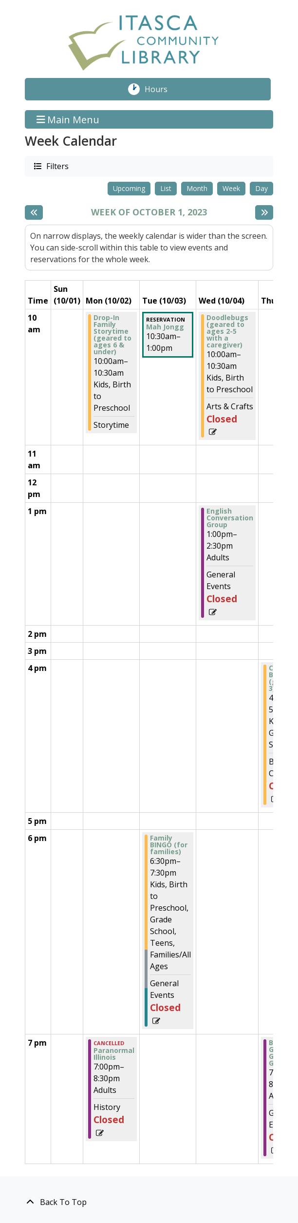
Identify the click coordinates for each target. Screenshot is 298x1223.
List (165, 188)
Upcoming (129, 188)
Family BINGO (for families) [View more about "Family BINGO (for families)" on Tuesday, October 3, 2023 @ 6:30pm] (168, 845)
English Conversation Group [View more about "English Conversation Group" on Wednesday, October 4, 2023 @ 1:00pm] (229, 518)
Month (196, 188)
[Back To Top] (149, 1202)
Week (231, 188)
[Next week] (264, 212)
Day (261, 188)
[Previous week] (34, 212)
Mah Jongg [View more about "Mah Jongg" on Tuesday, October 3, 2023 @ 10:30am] (165, 327)
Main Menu (68, 119)
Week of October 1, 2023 (149, 212)
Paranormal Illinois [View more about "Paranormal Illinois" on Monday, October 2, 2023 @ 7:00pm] (113, 1054)
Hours (161, 89)
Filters (57, 166)
